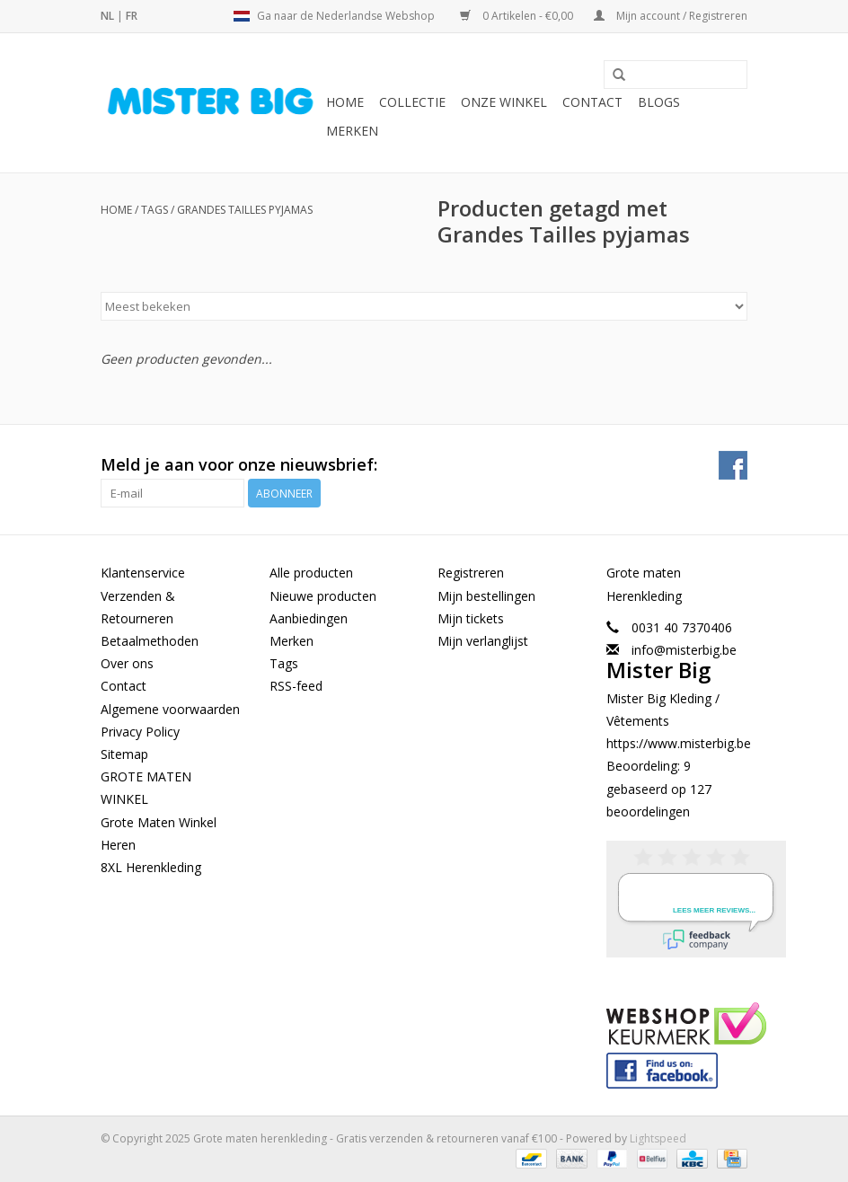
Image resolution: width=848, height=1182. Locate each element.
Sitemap (124, 754)
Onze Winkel (504, 101)
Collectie (412, 101)
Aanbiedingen (308, 618)
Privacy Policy (140, 731)
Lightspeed (658, 1138)
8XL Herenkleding (151, 867)
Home (345, 101)
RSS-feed (295, 685)
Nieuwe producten (322, 595)
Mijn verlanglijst (482, 640)
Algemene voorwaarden (170, 709)
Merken (352, 130)
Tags (154, 209)
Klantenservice (143, 572)
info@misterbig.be (684, 649)
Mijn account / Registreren (670, 15)
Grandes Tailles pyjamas (245, 209)
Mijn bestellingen (486, 595)
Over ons (127, 663)
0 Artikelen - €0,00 (518, 15)
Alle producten (311, 572)
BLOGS (659, 101)
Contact (592, 101)
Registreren (470, 572)
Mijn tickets (470, 618)
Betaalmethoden (150, 640)
